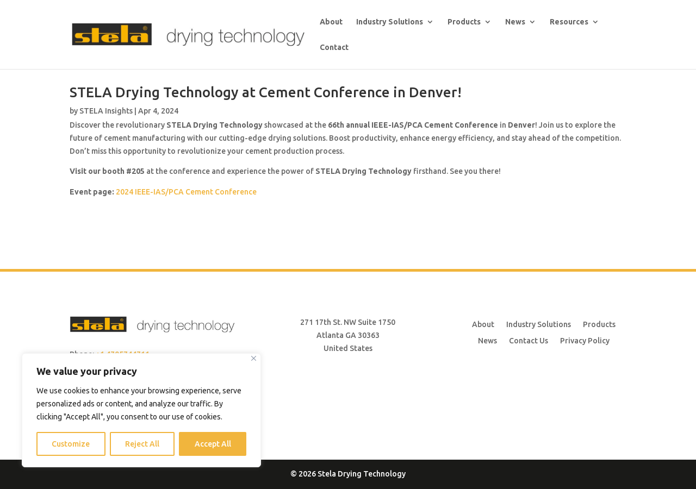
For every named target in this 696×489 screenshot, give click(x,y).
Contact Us (528, 340)
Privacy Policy (585, 340)
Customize (71, 444)
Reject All (142, 444)
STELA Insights (106, 110)
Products (464, 22)
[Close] (253, 358)
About (331, 22)
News (515, 22)
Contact (334, 47)
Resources (569, 22)
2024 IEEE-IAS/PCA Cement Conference (186, 191)
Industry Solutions (389, 22)
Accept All (213, 444)
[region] (141, 410)
